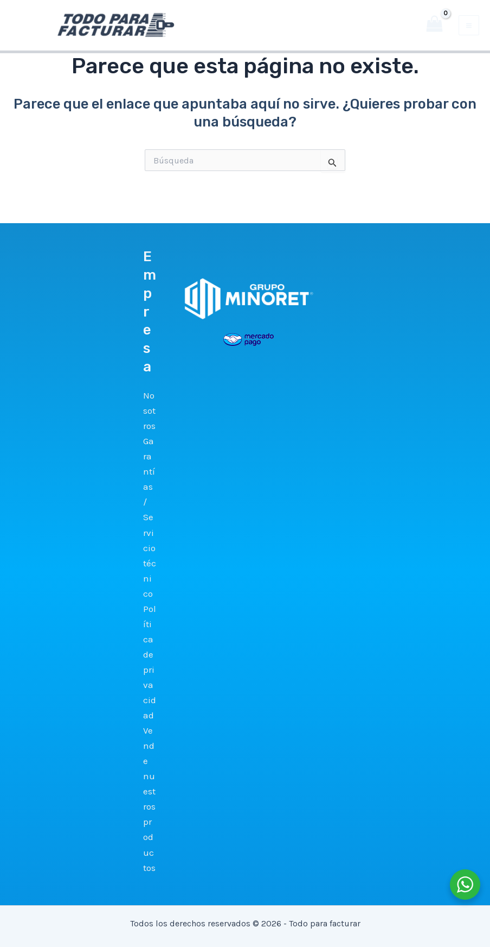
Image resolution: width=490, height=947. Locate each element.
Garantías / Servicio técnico (149, 516)
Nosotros (149, 410)
